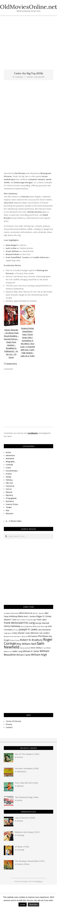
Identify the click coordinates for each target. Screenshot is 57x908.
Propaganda (11, 498)
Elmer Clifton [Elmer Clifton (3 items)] (21, 620)
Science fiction (12, 504)
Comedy (9, 464)
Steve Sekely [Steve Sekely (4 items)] (36, 648)
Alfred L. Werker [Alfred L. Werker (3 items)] (38, 613)
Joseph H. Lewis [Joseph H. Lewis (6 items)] (28, 629)
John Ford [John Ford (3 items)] (15, 630)
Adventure (10, 455)
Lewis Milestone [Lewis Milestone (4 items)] (32, 633)
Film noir (9, 483)
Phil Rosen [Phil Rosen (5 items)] (43, 636)
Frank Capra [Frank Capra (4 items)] (41, 619)
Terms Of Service (13, 721)
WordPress (39, 881)
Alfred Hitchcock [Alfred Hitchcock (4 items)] (25, 613)
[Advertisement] (26, 44)
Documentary (12, 470)
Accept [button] (22, 904)
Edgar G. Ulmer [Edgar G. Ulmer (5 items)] (44, 616)
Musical (9, 492)
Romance (19, 77)
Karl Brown (39, 77)
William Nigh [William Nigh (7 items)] (39, 654)
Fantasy (9, 480)
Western (9, 513)
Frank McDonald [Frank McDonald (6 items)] (13, 622)
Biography (10, 461)
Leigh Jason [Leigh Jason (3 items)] (7, 633)
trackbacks (33, 433)
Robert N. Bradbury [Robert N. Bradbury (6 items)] (31, 640)
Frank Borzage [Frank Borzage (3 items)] (31, 620)
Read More (33, 904)
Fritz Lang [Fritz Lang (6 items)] (29, 622)
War (7, 510)
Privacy (9, 724)
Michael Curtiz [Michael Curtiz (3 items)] (9, 636)
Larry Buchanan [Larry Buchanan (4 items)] (44, 629)
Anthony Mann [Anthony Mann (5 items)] (16, 616)
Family (8, 476)
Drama (9, 473)
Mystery (9, 495)
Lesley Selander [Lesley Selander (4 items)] (18, 633)
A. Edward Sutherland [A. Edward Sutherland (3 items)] (11, 613)
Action (8, 452)
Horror (9, 489)
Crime (8, 467)
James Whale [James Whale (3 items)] (32, 626)
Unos (25, 881)
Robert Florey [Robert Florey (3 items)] (15, 640)
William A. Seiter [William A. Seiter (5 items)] (31, 651)
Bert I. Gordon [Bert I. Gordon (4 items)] (30, 616)
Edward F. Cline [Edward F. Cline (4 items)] (10, 619)
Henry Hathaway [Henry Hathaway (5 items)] (12, 626)
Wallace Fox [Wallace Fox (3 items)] (8, 651)
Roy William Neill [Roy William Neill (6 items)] (26, 643)
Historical (10, 486)
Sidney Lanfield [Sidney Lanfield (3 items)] (25, 648)
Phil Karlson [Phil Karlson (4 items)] (32, 636)
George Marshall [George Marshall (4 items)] (42, 623)
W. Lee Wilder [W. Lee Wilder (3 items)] (46, 648)
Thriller (9, 507)
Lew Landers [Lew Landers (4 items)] (44, 633)
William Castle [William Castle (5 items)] (23, 654)
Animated (10, 458)
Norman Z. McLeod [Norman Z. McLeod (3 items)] (20, 636)
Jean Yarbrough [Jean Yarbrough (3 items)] (42, 626)
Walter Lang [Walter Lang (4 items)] (17, 651)
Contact (9, 727)
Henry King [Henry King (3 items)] (24, 626)
